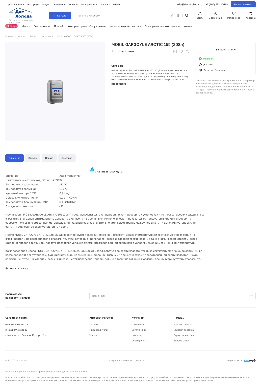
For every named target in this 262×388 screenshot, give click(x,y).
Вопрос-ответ (181, 340)
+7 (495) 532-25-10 (216, 4)
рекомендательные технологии (70, 371)
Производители (98, 329)
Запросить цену (226, 49)
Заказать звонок (243, 4)
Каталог (94, 324)
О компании (138, 324)
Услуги (93, 335)
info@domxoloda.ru (189, 4)
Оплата (49, 158)
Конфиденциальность (120, 360)
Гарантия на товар (184, 335)
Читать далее (206, 380)
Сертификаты (139, 340)
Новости (136, 335)
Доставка (66, 158)
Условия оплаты (183, 324)
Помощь (179, 317)
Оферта (140, 360)
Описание (14, 158)
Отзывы (32, 158)
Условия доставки (184, 329)
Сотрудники (139, 329)
